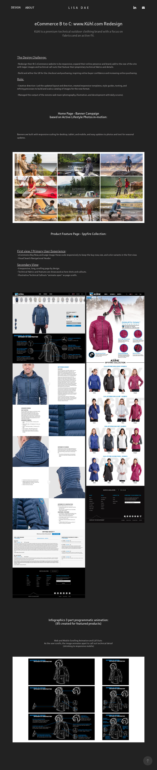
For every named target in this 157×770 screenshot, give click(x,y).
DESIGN (16, 7)
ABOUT (29, 7)
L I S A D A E (78, 8)
